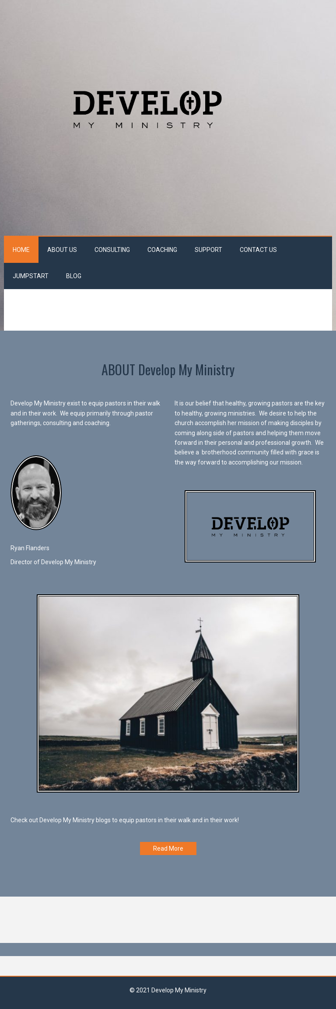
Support (208, 249)
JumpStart (31, 275)
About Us (62, 249)
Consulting (112, 249)
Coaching (162, 249)
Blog (73, 275)
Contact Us (258, 249)
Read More (168, 848)
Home (21, 249)
